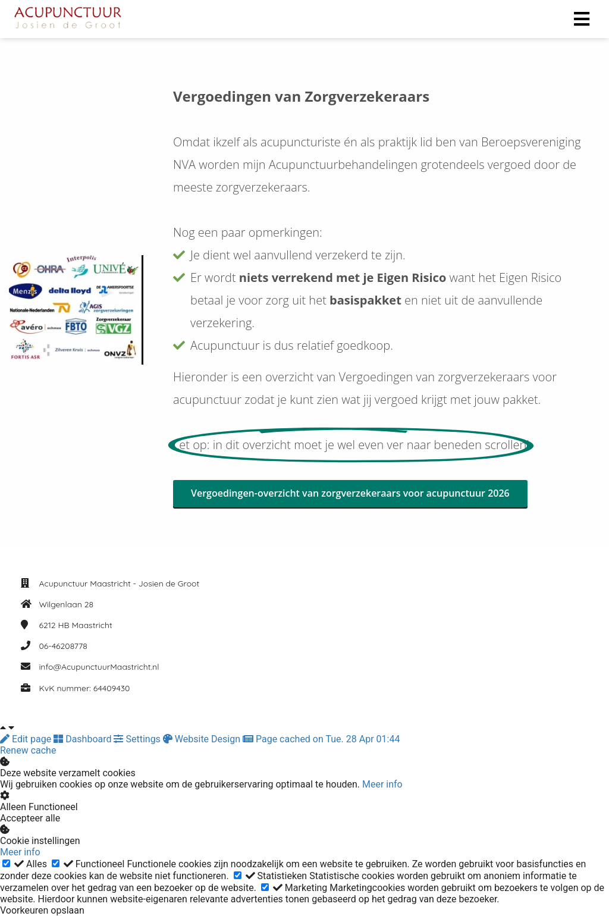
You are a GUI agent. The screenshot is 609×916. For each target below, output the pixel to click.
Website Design (203, 739)
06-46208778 (63, 646)
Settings (138, 739)
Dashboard (84, 739)
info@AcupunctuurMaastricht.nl (99, 666)
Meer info (382, 784)
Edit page (27, 739)
